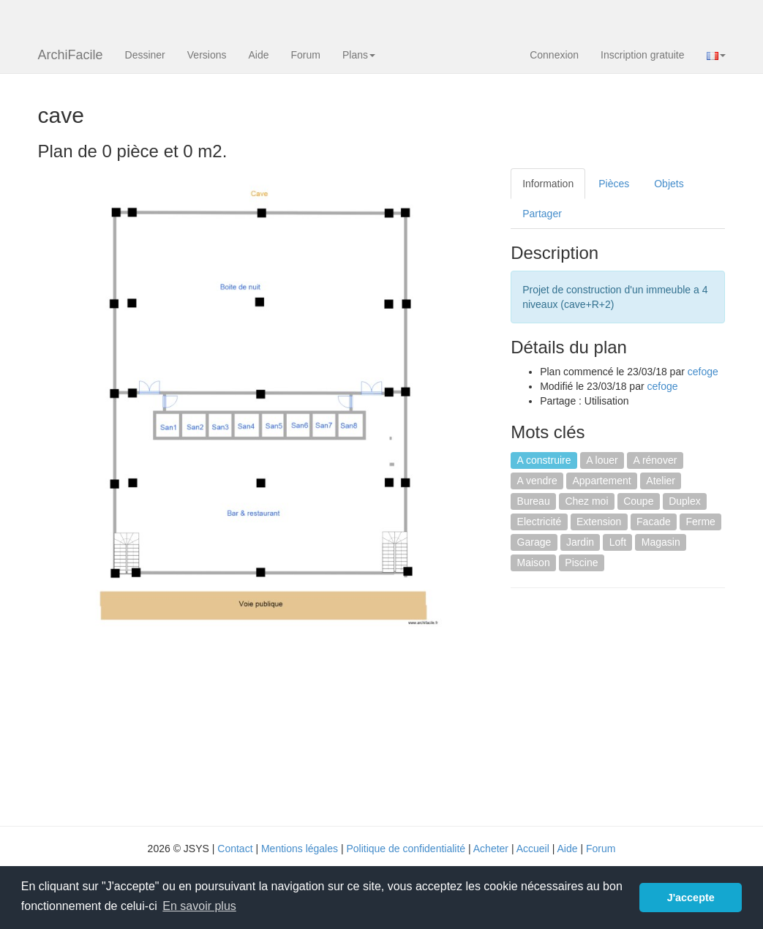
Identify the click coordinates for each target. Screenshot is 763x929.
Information (548, 183)
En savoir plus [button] (199, 906)
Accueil (532, 848)
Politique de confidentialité (405, 848)
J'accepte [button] (691, 897)
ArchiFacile (70, 55)
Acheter (490, 848)
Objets (668, 183)
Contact (234, 848)
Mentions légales (299, 848)
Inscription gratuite (642, 55)
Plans (358, 55)
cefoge (703, 371)
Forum (305, 55)
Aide (258, 55)
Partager (542, 213)
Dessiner (145, 55)
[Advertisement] (633, 705)
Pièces (613, 183)
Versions (207, 55)
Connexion (554, 55)
